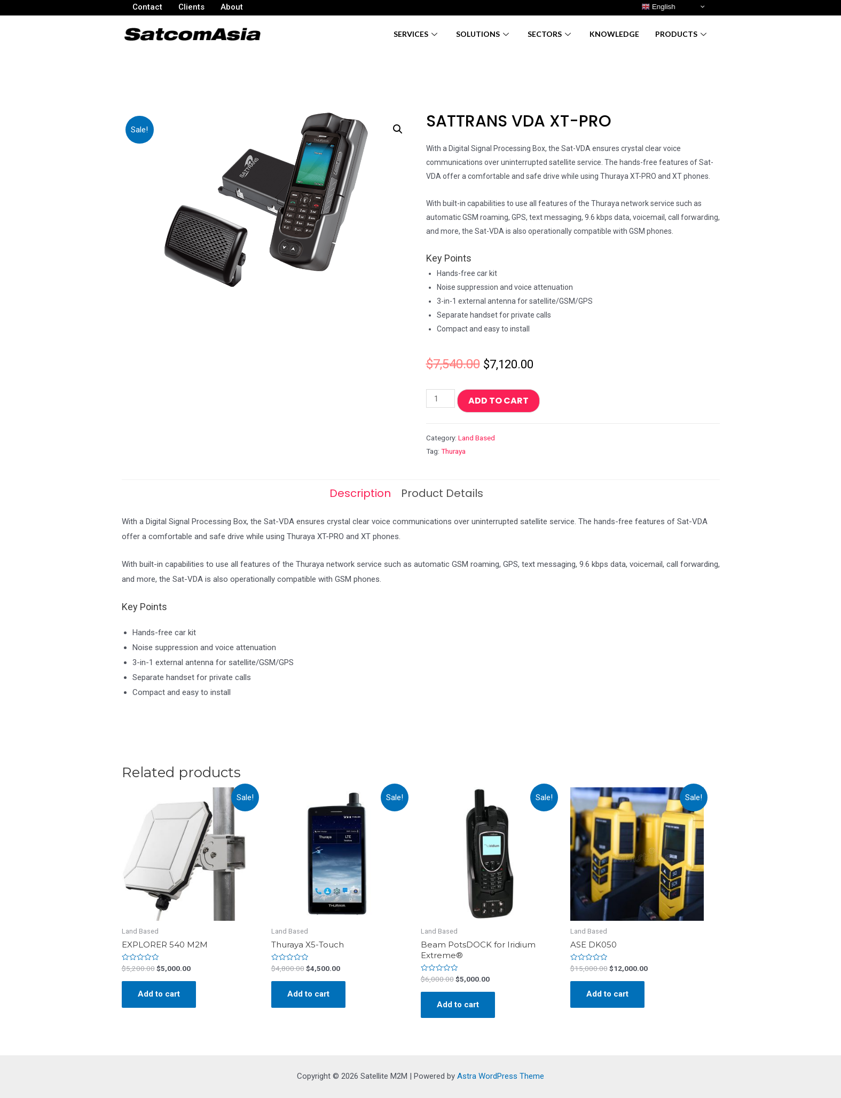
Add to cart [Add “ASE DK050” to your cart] (607, 994)
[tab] (360, 493)
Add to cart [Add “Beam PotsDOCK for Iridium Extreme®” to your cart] (458, 1004)
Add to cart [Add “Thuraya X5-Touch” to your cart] (308, 994)
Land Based (476, 437)
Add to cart (498, 400)
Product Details (442, 493)
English (658, 7)
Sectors (550, 33)
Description (360, 493)
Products (682, 33)
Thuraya (453, 451)
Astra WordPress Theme (500, 1076)
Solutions (484, 33)
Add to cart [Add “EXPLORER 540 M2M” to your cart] (159, 994)
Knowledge (614, 33)
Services (417, 33)
